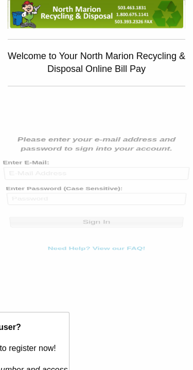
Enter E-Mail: (25, 172)
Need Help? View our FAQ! (96, 238)
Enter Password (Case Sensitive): (63, 193)
